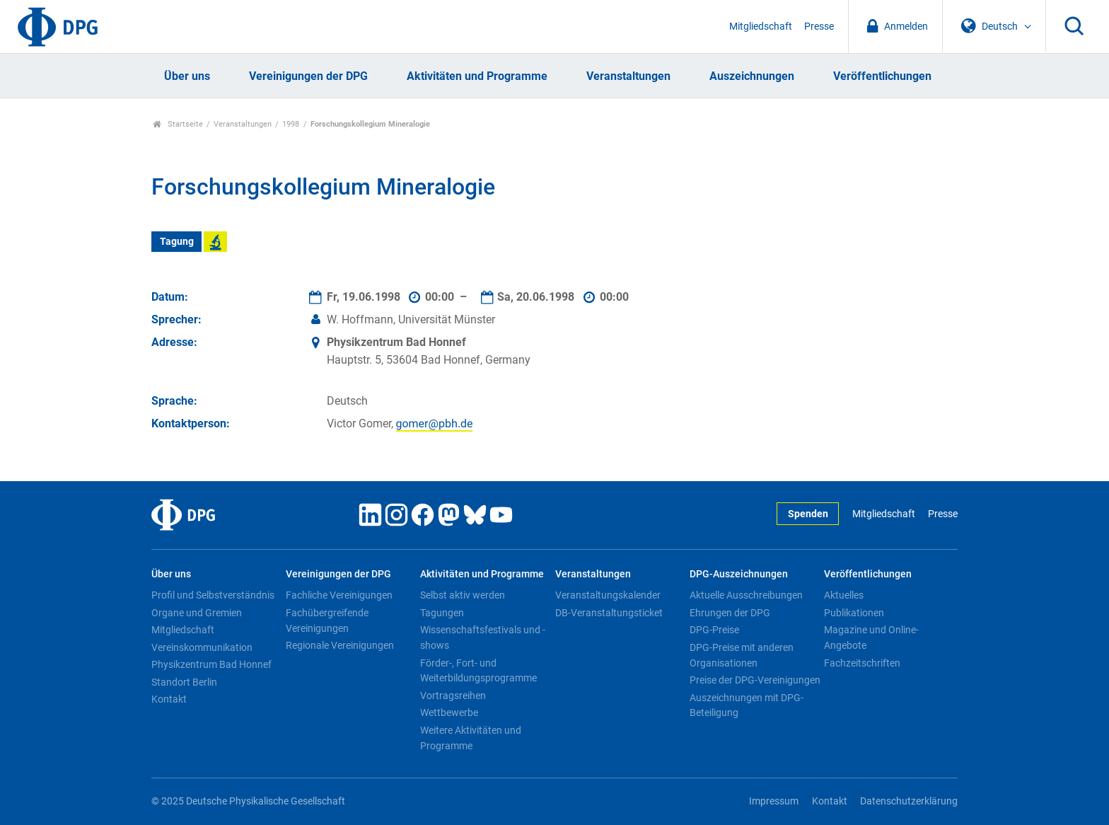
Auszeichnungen (751, 76)
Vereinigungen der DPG (308, 76)
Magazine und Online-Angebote (871, 637)
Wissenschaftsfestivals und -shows (482, 637)
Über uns (187, 76)
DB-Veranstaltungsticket (609, 612)
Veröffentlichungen (882, 76)
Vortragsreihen (453, 695)
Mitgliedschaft (760, 27)
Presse (819, 27)
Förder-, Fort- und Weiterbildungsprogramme (478, 670)
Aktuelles (844, 595)
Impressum (774, 801)
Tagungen (442, 612)
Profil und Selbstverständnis (212, 595)
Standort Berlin (184, 682)
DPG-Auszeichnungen (739, 574)
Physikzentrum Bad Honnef (211, 664)
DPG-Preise (714, 629)
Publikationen (854, 612)
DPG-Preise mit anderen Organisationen (742, 655)
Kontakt (169, 699)
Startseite (178, 124)
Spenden (808, 514)
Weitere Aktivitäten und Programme (470, 738)
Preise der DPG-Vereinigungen (755, 680)
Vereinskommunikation (201, 647)
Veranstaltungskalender (608, 595)
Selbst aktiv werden (462, 595)
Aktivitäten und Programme (477, 76)
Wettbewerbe (449, 712)
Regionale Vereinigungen (340, 645)
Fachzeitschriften (862, 663)
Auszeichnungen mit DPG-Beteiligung (746, 705)
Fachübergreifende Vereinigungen (327, 620)
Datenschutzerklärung (909, 801)
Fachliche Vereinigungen (339, 595)
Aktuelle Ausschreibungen (746, 595)
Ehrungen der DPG (730, 612)
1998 (290, 124)
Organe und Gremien (196, 612)
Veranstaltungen (628, 76)
